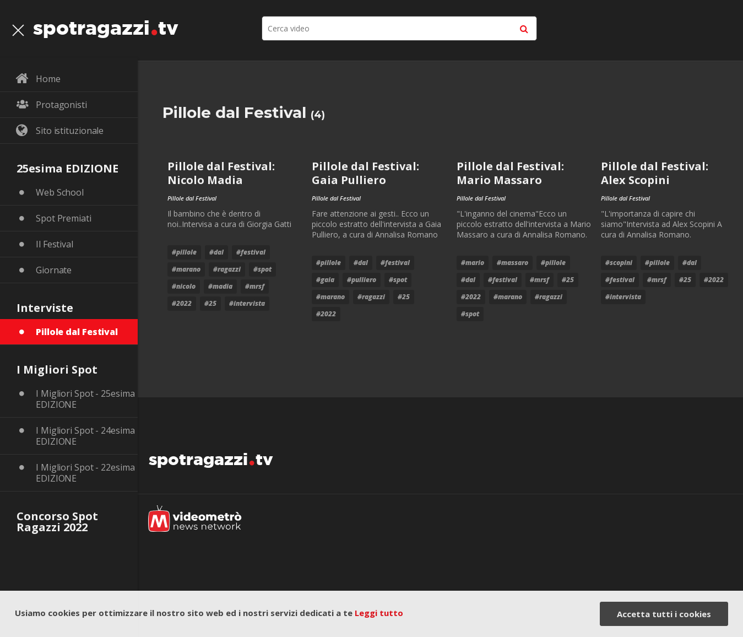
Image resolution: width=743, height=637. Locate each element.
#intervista (247, 303)
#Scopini (618, 262)
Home (48, 79)
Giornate (54, 270)
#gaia (325, 279)
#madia (220, 286)
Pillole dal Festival (77, 332)
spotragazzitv (105, 25)
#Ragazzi (227, 269)
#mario (472, 262)
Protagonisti (61, 105)
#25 (210, 303)
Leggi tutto (379, 612)
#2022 (182, 303)
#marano (186, 269)
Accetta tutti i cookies (664, 613)
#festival (250, 252)
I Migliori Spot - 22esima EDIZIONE (85, 472)
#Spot (262, 269)
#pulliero (361, 279)
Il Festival (54, 244)
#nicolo (184, 286)
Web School (60, 192)
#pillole (184, 252)
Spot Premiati (63, 218)
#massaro (512, 262)
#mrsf (254, 286)
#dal (216, 252)
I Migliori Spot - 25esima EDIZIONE (85, 399)
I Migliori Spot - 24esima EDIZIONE (85, 435)
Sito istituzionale (70, 131)
